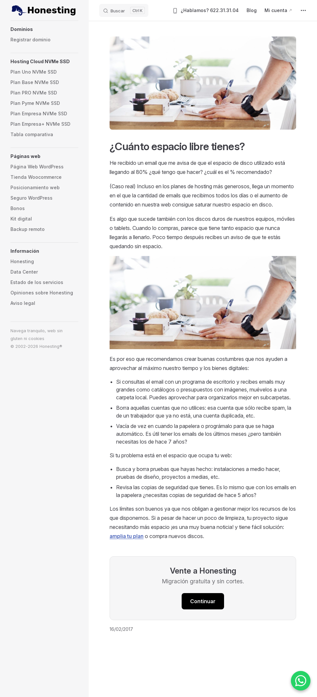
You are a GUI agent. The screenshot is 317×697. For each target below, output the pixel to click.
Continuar (203, 601)
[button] (44, 29)
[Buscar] (123, 10)
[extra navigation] (303, 10)
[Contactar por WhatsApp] (300, 680)
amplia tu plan (126, 536)
